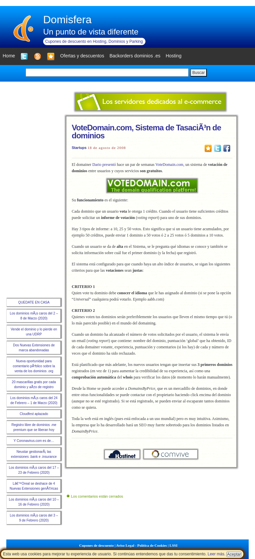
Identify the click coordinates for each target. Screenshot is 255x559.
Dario (96, 164)
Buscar (198, 72)
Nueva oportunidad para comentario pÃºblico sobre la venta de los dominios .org (34, 366)
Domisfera (67, 20)
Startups (79, 148)
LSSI (174, 545)
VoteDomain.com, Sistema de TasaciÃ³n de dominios (146, 131)
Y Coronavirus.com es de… (34, 441)
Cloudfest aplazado (34, 414)
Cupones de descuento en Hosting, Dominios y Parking (94, 41)
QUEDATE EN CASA (33, 302)
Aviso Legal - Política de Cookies (141, 545)
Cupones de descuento (96, 545)
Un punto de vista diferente (90, 31)
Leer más (216, 554)
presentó (109, 164)
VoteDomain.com (169, 164)
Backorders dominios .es (135, 55)
